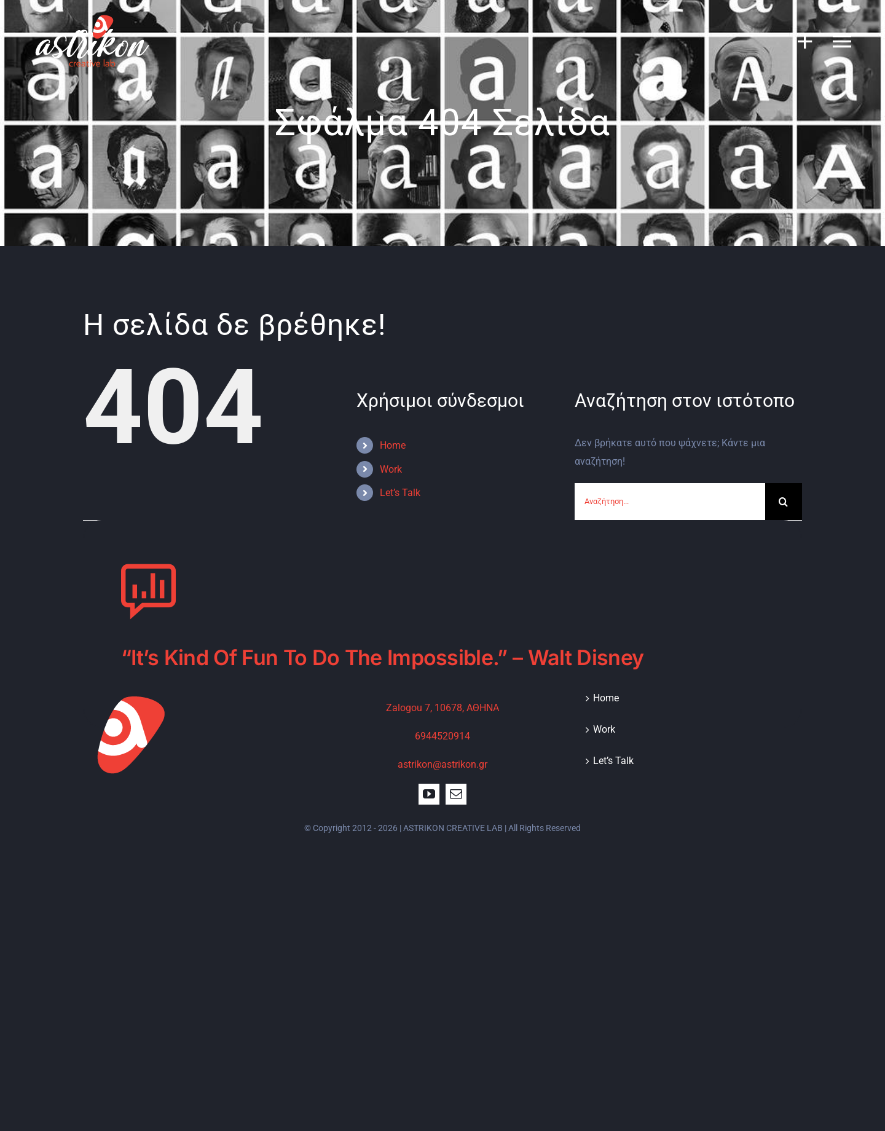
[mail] (456, 794)
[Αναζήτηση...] (670, 501)
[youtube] (429, 794)
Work (391, 469)
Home (393, 445)
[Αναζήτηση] (783, 501)
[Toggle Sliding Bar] (799, 41)
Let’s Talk (400, 493)
